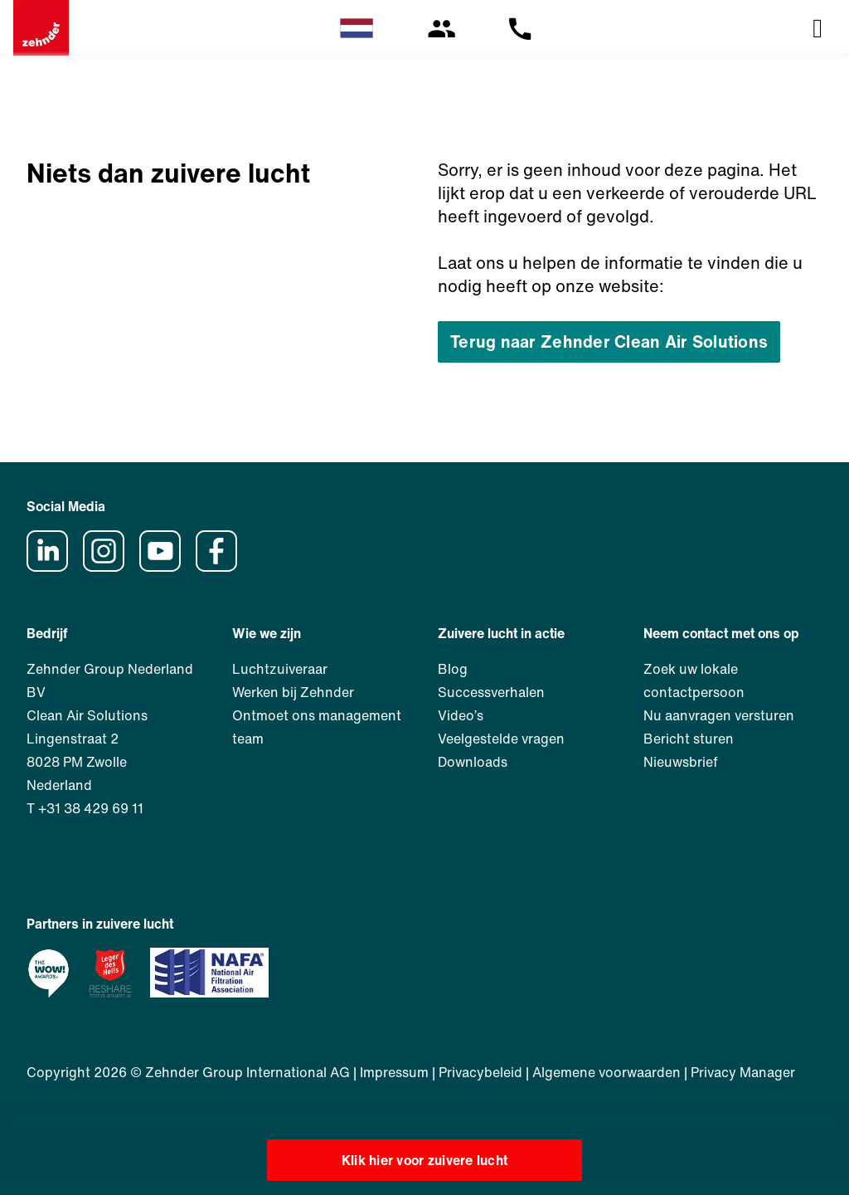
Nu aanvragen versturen (718, 715)
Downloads (472, 762)
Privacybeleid (480, 1072)
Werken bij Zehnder (293, 692)
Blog (453, 669)
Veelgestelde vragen (501, 739)
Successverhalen (491, 692)
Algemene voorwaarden (606, 1072)
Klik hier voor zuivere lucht (425, 1160)
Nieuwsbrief (680, 762)
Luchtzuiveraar (279, 669)
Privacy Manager (743, 1072)
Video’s (460, 715)
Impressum (394, 1072)
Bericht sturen (688, 739)
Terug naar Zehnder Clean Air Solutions (609, 341)
